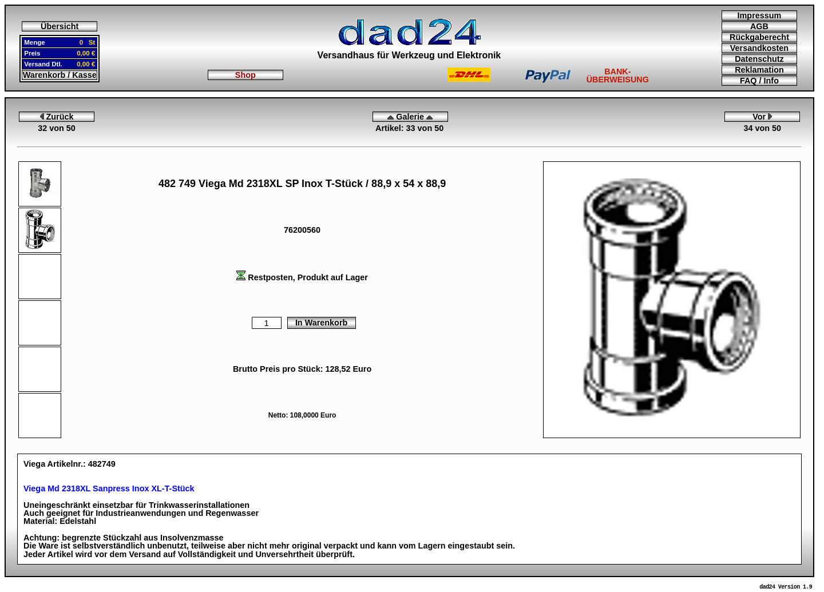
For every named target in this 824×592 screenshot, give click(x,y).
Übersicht (59, 26)
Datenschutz (759, 58)
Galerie (410, 116)
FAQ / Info (759, 80)
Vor (762, 116)
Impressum (760, 15)
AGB (759, 26)
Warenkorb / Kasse (60, 75)
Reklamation (759, 69)
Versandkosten (759, 48)
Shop (245, 75)
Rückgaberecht (759, 37)
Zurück (57, 116)
